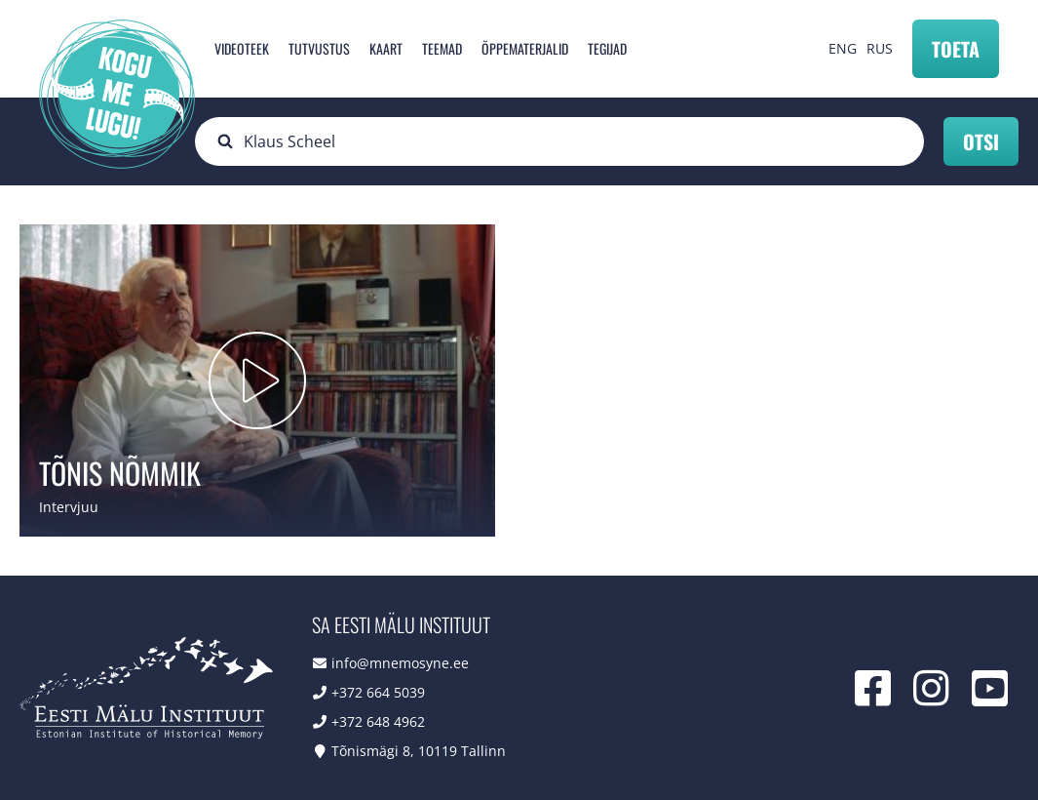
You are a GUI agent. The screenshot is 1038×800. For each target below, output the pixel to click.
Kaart (386, 48)
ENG (842, 48)
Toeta (956, 48)
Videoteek (241, 48)
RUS (879, 48)
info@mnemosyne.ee (400, 663)
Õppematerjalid (524, 48)
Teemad (442, 48)
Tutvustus (319, 48)
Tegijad (607, 48)
